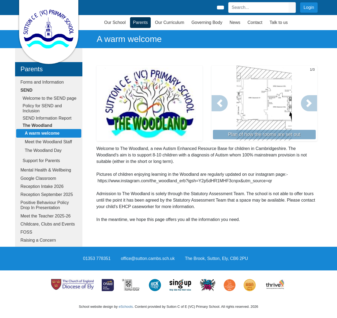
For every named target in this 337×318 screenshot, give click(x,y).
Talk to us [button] (279, 22)
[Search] (259, 7)
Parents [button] (140, 22)
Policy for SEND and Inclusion (42, 108)
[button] (220, 103)
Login (309, 7)
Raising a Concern (38, 240)
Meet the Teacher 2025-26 (45, 216)
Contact (255, 22)
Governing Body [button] (206, 22)
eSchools (126, 307)
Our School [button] (115, 22)
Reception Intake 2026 (42, 186)
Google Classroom (38, 178)
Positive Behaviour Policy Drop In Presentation (44, 205)
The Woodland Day (43, 150)
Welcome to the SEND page (49, 98)
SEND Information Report (47, 118)
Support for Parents (41, 160)
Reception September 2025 (46, 194)
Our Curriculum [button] (169, 22)
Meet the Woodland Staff (48, 142)
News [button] (235, 22)
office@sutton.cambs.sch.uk (148, 258)
